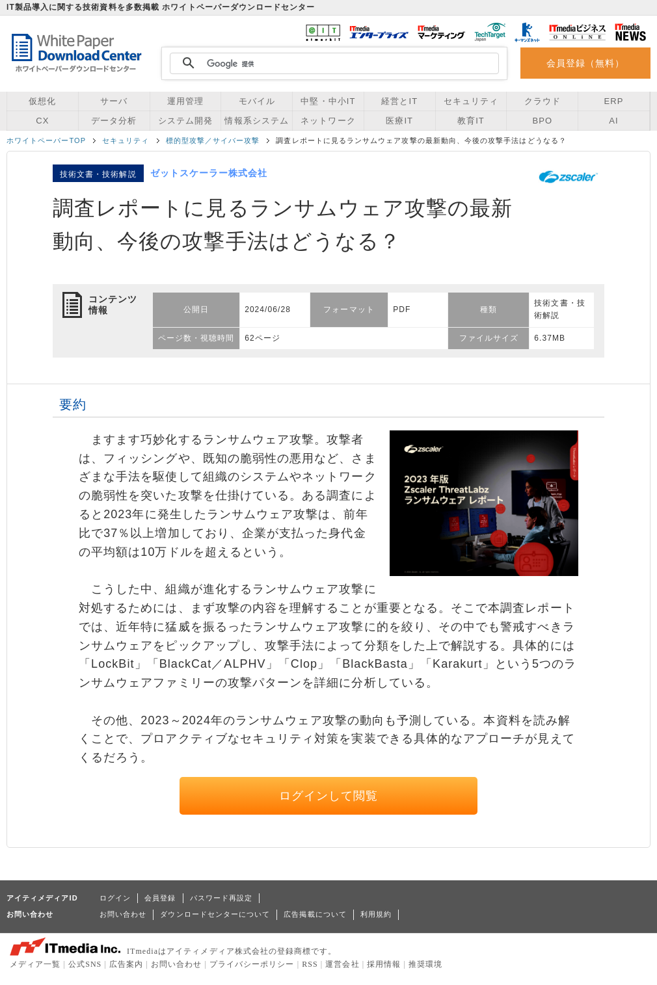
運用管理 (185, 101)
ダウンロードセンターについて (215, 914)
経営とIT (399, 101)
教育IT (471, 120)
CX (42, 120)
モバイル (257, 101)
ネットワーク (328, 120)
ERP (614, 101)
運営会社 (342, 964)
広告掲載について (315, 914)
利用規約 (376, 914)
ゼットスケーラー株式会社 (209, 173)
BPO (542, 120)
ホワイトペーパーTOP (46, 140)
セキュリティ (471, 101)
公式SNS (84, 964)
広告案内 (126, 964)
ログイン (115, 898)
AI (613, 120)
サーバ (113, 101)
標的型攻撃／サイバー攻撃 (213, 140)
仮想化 (42, 101)
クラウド (542, 101)
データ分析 (114, 120)
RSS (310, 964)
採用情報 (384, 964)
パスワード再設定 (221, 898)
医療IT (399, 120)
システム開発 (185, 120)
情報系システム (256, 120)
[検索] (332, 63)
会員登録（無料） (585, 63)
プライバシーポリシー (252, 964)
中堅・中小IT (328, 101)
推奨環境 (425, 964)
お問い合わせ (123, 914)
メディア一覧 (35, 964)
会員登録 (160, 898)
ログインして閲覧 (329, 795)
